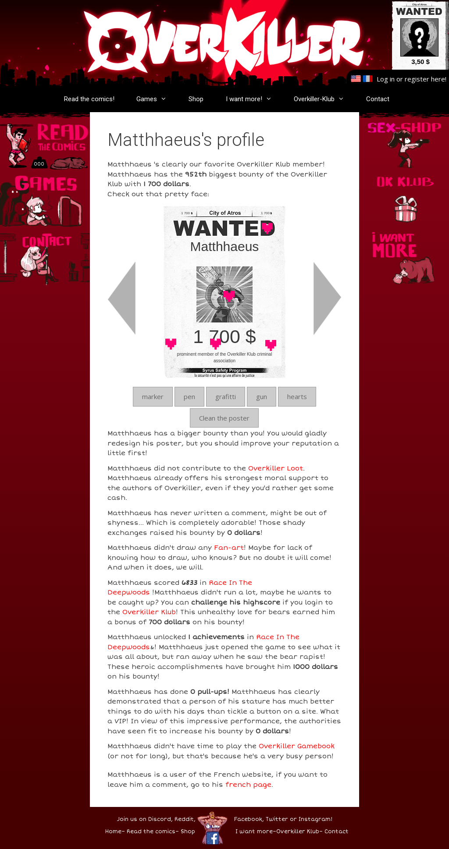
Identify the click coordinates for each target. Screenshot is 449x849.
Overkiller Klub (149, 612)
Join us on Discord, (145, 819)
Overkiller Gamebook (297, 746)
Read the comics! (89, 99)
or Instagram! (311, 819)
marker (153, 396)
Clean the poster (224, 418)
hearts (297, 396)
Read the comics (151, 831)
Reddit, (184, 819)
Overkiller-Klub (323, 99)
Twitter (277, 819)
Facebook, (249, 819)
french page (248, 785)
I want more (254, 831)
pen (189, 396)
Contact (377, 99)
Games (155, 99)
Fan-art (229, 548)
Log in (386, 78)
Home (113, 831)
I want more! (253, 99)
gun (261, 396)
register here (425, 78)
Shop (196, 99)
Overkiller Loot (275, 468)
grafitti (225, 396)
